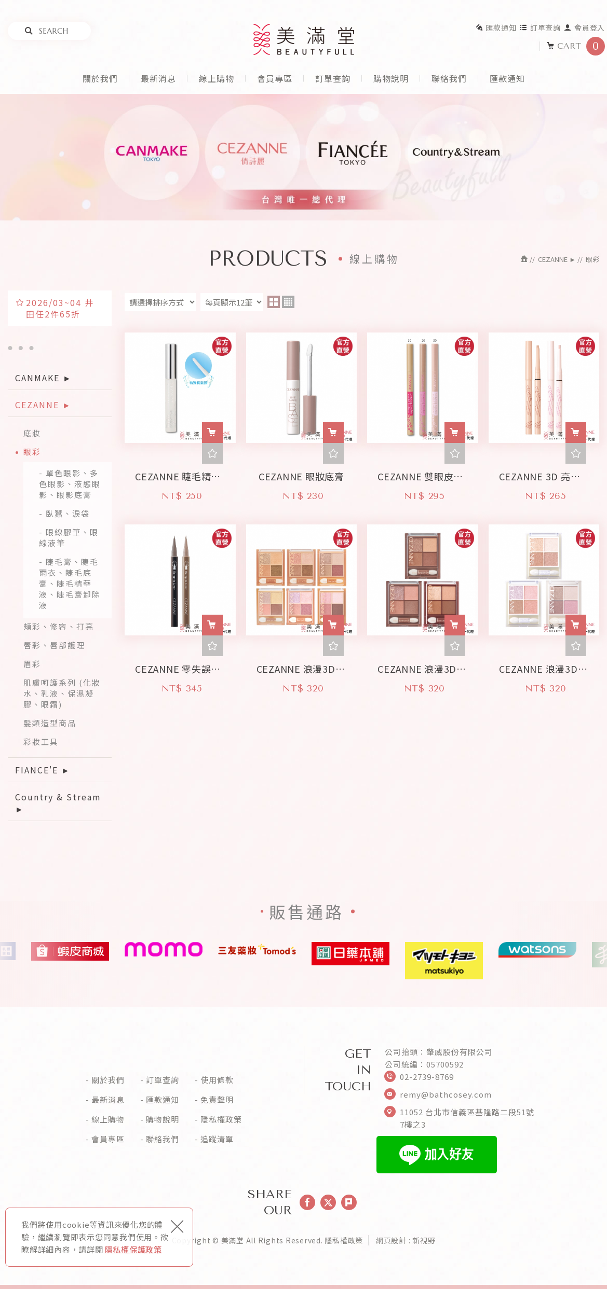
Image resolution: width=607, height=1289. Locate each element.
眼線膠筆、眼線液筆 (69, 537)
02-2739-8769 (427, 1076)
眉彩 (32, 663)
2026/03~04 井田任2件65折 (60, 308)
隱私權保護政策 (133, 1249)
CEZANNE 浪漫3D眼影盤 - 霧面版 (422, 665)
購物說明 (391, 78)
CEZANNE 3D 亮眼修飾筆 (544, 473)
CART (575, 46)
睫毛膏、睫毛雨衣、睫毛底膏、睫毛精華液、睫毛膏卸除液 (70, 583)
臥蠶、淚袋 (68, 513)
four (288, 302)
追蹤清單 (217, 1139)
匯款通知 (495, 28)
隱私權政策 (221, 1119)
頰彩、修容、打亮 (58, 626)
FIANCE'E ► (43, 770)
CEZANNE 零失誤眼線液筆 (180, 665)
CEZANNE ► (43, 404)
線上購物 (216, 78)
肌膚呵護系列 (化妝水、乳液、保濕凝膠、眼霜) (62, 693)
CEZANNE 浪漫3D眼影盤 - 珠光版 (301, 665)
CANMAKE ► (43, 377)
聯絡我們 (449, 78)
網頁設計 (391, 1240)
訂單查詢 (540, 28)
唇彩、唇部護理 (54, 645)
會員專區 (274, 78)
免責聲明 (217, 1099)
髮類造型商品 (49, 722)
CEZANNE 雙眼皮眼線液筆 (422, 473)
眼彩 (32, 451)
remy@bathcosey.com (446, 1094)
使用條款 (217, 1080)
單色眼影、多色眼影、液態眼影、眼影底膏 (70, 483)
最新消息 (158, 78)
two (273, 302)
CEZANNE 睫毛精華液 (180, 473)
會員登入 (584, 28)
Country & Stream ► (58, 802)
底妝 (32, 432)
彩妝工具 (41, 741)
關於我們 (100, 78)
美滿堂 (303, 39)
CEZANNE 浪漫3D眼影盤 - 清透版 (544, 665)
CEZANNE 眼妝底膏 (301, 473)
